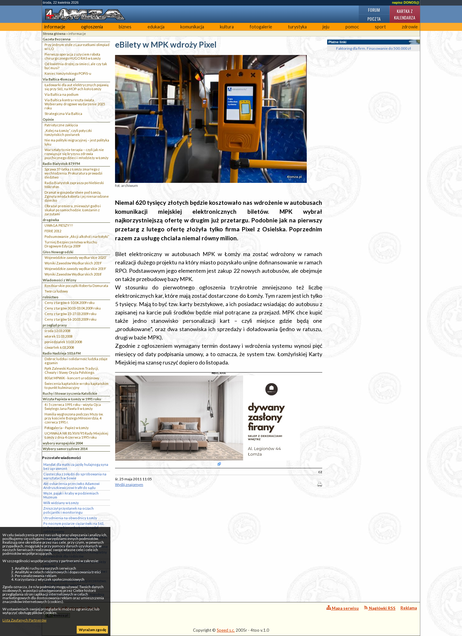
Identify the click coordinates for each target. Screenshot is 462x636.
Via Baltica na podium (62, 94)
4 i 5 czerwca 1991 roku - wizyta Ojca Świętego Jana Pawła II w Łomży (73, 406)
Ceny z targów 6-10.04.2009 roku (70, 303)
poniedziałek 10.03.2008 (63, 342)
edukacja (156, 26)
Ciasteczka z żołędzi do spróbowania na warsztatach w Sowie (74, 476)
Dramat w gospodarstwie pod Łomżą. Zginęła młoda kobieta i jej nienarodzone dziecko (77, 196)
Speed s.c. (226, 630)
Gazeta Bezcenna (57, 39)
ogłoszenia (92, 26)
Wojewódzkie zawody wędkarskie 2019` (75, 269)
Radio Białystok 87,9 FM (61, 164)
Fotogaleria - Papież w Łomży (67, 428)
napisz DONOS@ (405, 2)
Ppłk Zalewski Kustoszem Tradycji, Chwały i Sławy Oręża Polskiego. (72, 370)
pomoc (352, 26)
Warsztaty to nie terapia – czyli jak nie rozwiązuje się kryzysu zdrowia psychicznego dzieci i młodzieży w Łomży (77, 154)
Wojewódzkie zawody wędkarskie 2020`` (76, 257)
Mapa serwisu (343, 608)
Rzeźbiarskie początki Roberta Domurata (76, 286)
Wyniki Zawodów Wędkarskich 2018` (73, 274)
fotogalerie (261, 26)
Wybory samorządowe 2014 (65, 449)
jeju (326, 26)
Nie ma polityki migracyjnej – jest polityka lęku (77, 142)
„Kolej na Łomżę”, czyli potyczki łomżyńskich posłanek (68, 132)
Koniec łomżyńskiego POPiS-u (68, 73)
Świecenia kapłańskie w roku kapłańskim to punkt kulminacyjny (77, 385)
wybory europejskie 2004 (63, 443)
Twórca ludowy (56, 291)
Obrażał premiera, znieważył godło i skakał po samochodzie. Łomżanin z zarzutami (73, 210)
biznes (125, 26)
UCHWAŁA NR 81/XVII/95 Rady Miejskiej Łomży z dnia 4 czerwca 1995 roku (76, 435)
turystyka (297, 26)
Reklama (408, 607)
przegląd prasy (55, 325)
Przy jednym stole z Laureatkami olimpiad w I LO (77, 47)
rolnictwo (50, 297)
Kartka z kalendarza (404, 14)
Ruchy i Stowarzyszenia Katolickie (70, 393)
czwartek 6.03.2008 (59, 347)
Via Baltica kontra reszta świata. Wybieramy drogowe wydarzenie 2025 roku (75, 104)
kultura (227, 26)
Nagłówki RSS (380, 608)
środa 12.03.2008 (57, 331)
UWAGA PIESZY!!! (59, 225)
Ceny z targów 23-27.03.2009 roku (70, 314)
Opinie (48, 119)
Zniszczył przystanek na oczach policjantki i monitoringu (68, 510)
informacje (54, 26)
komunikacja (192, 26)
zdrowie (410, 26)
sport (380, 26)
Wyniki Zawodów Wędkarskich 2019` (73, 263)
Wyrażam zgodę (92, 629)
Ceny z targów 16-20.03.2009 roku (70, 319)
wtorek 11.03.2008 (58, 336)
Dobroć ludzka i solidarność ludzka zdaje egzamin (76, 361)
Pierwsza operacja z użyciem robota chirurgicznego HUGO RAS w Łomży (73, 56)
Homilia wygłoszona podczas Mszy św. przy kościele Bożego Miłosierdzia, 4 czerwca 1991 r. (74, 418)
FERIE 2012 (53, 231)
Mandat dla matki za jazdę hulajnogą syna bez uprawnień (75, 466)
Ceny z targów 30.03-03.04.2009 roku (73, 308)
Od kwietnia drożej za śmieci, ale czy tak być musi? (76, 66)
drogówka (51, 220)
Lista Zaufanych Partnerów (24, 620)
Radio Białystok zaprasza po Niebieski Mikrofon (74, 185)
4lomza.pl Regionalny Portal (72, 612)
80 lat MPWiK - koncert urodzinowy (72, 378)
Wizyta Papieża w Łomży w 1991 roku (72, 399)
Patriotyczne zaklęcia (61, 125)
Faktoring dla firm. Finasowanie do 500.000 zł (373, 48)
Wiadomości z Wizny (59, 280)
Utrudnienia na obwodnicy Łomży (70, 518)
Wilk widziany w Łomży (61, 503)
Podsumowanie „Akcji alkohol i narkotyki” (77, 236)
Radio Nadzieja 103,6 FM (62, 353)
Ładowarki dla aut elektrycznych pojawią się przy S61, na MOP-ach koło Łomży (77, 87)
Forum (374, 9)
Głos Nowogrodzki (58, 252)
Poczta (374, 18)
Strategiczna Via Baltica (63, 114)
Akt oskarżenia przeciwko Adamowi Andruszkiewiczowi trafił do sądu (71, 486)
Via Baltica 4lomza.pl (59, 79)
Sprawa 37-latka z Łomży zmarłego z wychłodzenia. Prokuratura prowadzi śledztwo (73, 173)
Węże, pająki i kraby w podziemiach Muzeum (71, 495)
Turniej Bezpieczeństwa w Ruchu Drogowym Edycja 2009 (71, 244)
